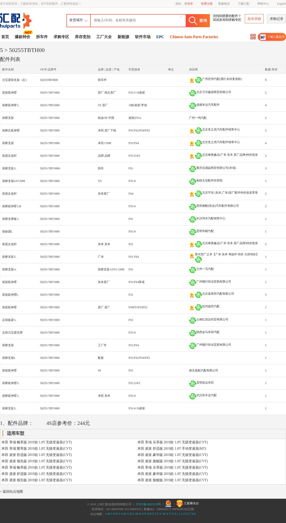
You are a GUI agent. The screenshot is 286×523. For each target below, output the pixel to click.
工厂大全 (104, 37)
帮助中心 (263, 3)
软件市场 (143, 37)
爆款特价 (23, 36)
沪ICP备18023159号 (148, 504)
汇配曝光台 (187, 503)
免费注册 (207, 3)
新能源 (123, 37)
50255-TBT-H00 (49, 92)
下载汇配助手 (272, 37)
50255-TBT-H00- (50, 168)
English (281, 3)
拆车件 (42, 37)
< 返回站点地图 (11, 491)
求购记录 (276, 19)
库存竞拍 (82, 37)
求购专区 (61, 37)
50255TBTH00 (49, 80)
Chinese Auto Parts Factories (194, 37)
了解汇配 (243, 3)
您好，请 (184, 3)
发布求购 (254, 19)
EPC (160, 37)
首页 (5, 37)
